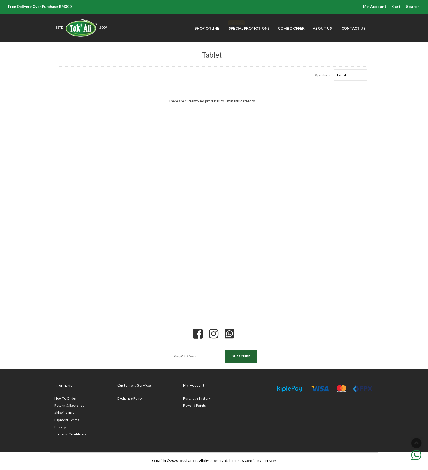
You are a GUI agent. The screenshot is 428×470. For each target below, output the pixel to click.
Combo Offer (291, 28)
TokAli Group (187, 461)
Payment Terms (66, 420)
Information (64, 385)
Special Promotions (249, 25)
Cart (396, 6)
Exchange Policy (130, 398)
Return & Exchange (69, 405)
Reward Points (194, 405)
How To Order (65, 398)
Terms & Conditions (70, 434)
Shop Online (207, 28)
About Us (322, 28)
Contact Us (353, 28)
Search (413, 6)
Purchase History (197, 398)
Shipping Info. (64, 412)
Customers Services (134, 385)
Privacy (60, 427)
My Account (375, 6)
